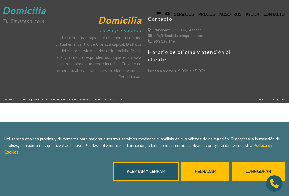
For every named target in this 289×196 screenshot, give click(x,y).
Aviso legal (10, 99)
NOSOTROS (230, 14)
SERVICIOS (184, 14)
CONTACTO (274, 14)
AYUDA (252, 14)
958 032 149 (161, 41)
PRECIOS (206, 14)
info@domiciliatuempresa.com (175, 35)
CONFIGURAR (258, 171)
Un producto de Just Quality (269, 99)
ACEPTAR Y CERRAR (146, 171)
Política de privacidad (30, 99)
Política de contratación (109, 99)
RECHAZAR (205, 171)
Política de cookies (55, 99)
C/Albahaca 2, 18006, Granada (175, 30)
